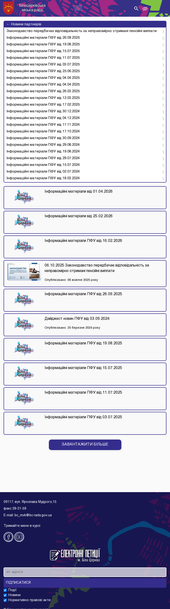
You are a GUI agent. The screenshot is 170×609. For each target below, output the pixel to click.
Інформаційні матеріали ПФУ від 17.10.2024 (43, 131)
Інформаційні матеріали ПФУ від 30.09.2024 (43, 138)
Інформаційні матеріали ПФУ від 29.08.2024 (43, 145)
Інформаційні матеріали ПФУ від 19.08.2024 (43, 151)
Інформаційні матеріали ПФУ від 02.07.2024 (43, 171)
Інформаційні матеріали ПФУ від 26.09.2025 (43, 37)
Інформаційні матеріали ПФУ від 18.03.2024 (43, 178)
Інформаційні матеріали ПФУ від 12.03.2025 (43, 98)
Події (12, 590)
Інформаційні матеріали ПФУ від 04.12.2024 (43, 118)
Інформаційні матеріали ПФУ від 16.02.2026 (83, 241)
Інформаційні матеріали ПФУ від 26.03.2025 (43, 91)
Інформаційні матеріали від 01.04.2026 (79, 191)
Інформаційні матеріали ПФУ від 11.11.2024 (43, 124)
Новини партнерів (23, 24)
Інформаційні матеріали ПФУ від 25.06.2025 (43, 71)
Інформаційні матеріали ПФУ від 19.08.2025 (43, 44)
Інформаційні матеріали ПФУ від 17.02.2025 (43, 104)
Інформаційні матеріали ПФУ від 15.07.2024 (43, 165)
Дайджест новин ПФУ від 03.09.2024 (77, 319)
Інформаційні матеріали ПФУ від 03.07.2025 (43, 64)
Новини (14, 595)
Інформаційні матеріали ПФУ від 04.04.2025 (43, 78)
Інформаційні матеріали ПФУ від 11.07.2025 (43, 58)
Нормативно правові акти (29, 600)
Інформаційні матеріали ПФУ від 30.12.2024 (43, 111)
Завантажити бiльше (85, 444)
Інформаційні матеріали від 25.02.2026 (79, 216)
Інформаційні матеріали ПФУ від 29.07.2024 (43, 158)
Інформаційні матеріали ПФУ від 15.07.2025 (43, 51)
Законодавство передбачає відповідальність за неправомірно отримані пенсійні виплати (81, 31)
